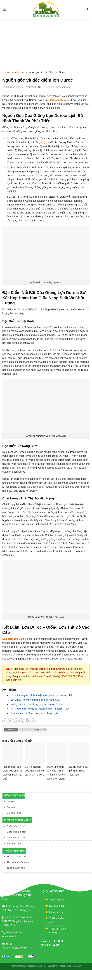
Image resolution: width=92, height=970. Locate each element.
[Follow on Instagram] (58, 941)
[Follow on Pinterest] (54, 945)
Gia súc (20, 72)
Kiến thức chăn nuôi (18, 820)
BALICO (77, 966)
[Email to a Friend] (16, 720)
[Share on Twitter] (10, 720)
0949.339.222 (69, 676)
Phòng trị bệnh (14, 843)
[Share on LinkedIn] (27, 720)
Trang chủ (8, 72)
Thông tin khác (15, 850)
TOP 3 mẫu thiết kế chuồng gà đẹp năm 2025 (34, 700)
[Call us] (50, 945)
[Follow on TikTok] (62, 941)
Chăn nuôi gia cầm (16, 832)
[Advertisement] (46, 41)
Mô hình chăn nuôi (16, 856)
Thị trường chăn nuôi (18, 862)
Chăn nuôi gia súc (16, 837)
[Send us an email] (46, 945)
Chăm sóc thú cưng (17, 826)
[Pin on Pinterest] (21, 720)
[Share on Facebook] (4, 720)
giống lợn (44, 142)
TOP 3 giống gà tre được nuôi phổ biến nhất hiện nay (39, 708)
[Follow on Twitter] (42, 945)
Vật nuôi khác (14, 813)
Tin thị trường (56, 899)
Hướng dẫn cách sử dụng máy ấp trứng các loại (36, 704)
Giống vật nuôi (14, 795)
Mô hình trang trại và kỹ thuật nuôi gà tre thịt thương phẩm (41, 695)
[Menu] (4, 9)
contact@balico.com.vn (15, 947)
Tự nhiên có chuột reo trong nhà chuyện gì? (33, 713)
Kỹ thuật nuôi (56, 905)
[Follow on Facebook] (54, 941)
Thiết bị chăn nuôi (16, 867)
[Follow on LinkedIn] (58, 945)
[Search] (88, 9)
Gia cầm (11, 807)
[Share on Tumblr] (33, 720)
